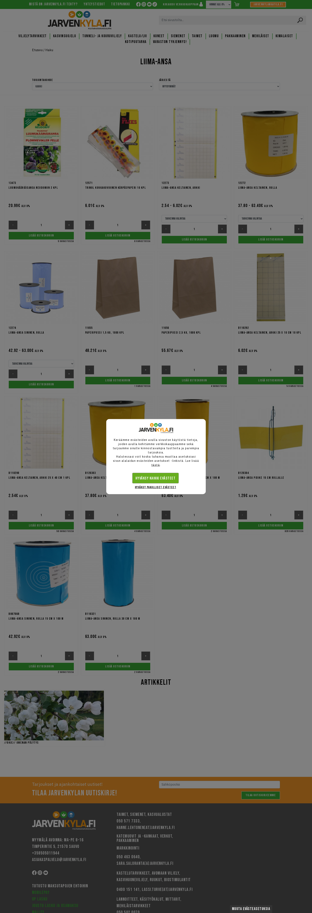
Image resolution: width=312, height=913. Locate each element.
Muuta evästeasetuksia (251, 909)
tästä (155, 465)
